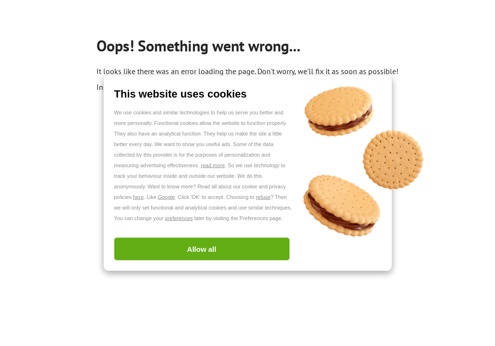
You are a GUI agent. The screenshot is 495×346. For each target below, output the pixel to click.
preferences (179, 218)
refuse (263, 197)
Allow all (202, 249)
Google (166, 197)
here (138, 197)
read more (213, 165)
